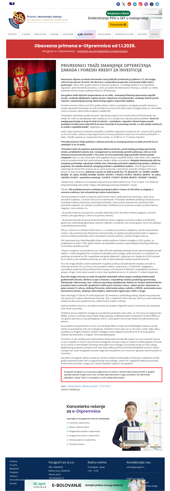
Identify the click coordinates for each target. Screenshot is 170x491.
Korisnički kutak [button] (124, 34)
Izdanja (54, 34)
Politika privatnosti (135, 478)
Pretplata (14, 472)
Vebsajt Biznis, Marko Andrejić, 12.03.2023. (89, 386)
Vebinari (13, 476)
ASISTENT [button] (85, 34)
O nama (25, 34)
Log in (154, 34)
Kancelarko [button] (104, 34)
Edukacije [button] (68, 34)
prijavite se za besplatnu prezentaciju (103, 51)
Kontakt (13, 483)
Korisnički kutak (17, 479)
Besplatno (39, 34)
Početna (12, 34)
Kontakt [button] (141, 34)
